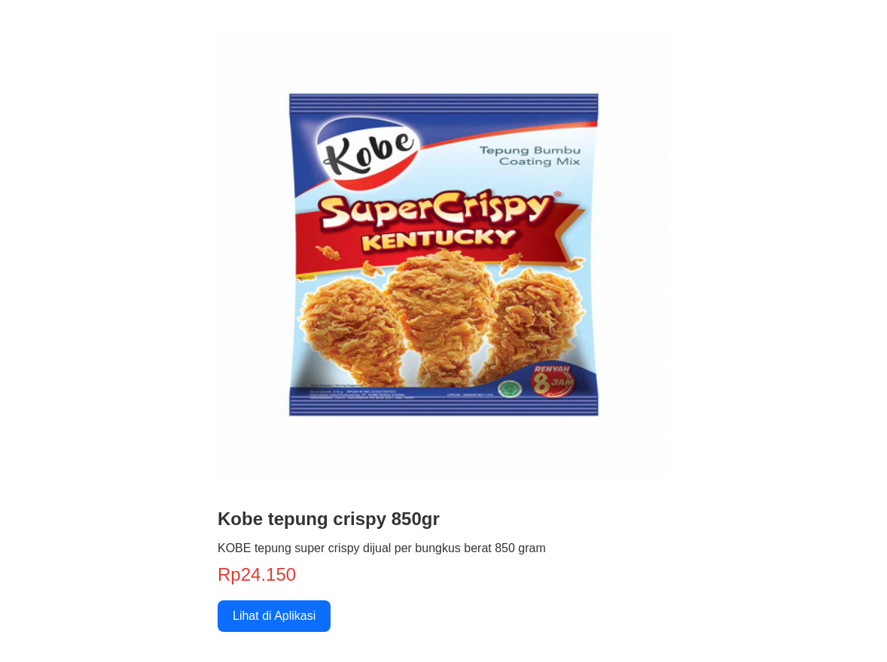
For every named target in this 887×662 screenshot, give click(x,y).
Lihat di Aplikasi (274, 615)
